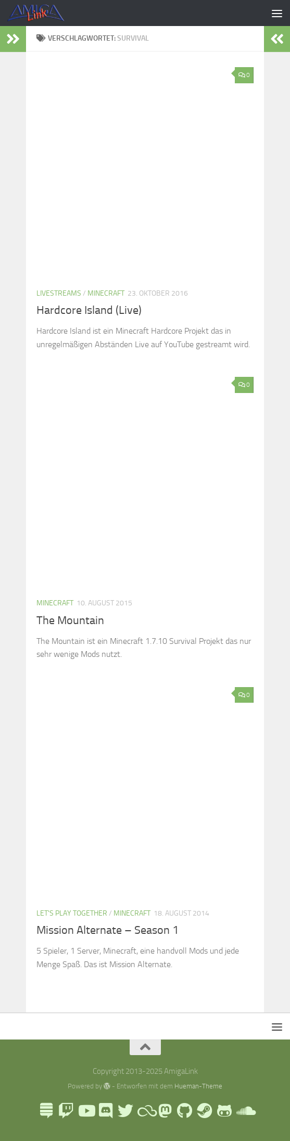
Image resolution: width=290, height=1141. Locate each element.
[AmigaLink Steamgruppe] (204, 1111)
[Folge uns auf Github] (185, 1111)
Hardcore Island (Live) (89, 310)
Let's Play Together (71, 913)
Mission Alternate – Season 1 (107, 930)
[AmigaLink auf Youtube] (86, 1111)
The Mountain (70, 620)
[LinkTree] (46, 1111)
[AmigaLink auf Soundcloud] (244, 1111)
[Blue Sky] (145, 1111)
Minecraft (105, 293)
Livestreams (58, 293)
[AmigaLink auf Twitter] (125, 1111)
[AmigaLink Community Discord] (106, 1111)
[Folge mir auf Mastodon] (165, 1111)
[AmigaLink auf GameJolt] (224, 1111)
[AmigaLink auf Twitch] (66, 1111)
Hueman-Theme (198, 1086)
